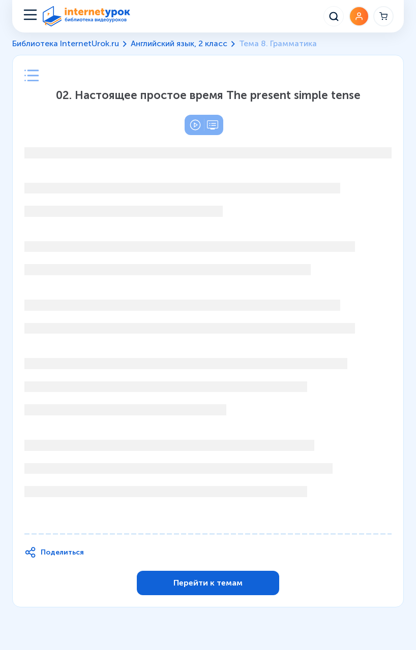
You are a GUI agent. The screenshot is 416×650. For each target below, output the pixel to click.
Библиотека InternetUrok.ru (65, 43)
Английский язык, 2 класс (179, 43)
